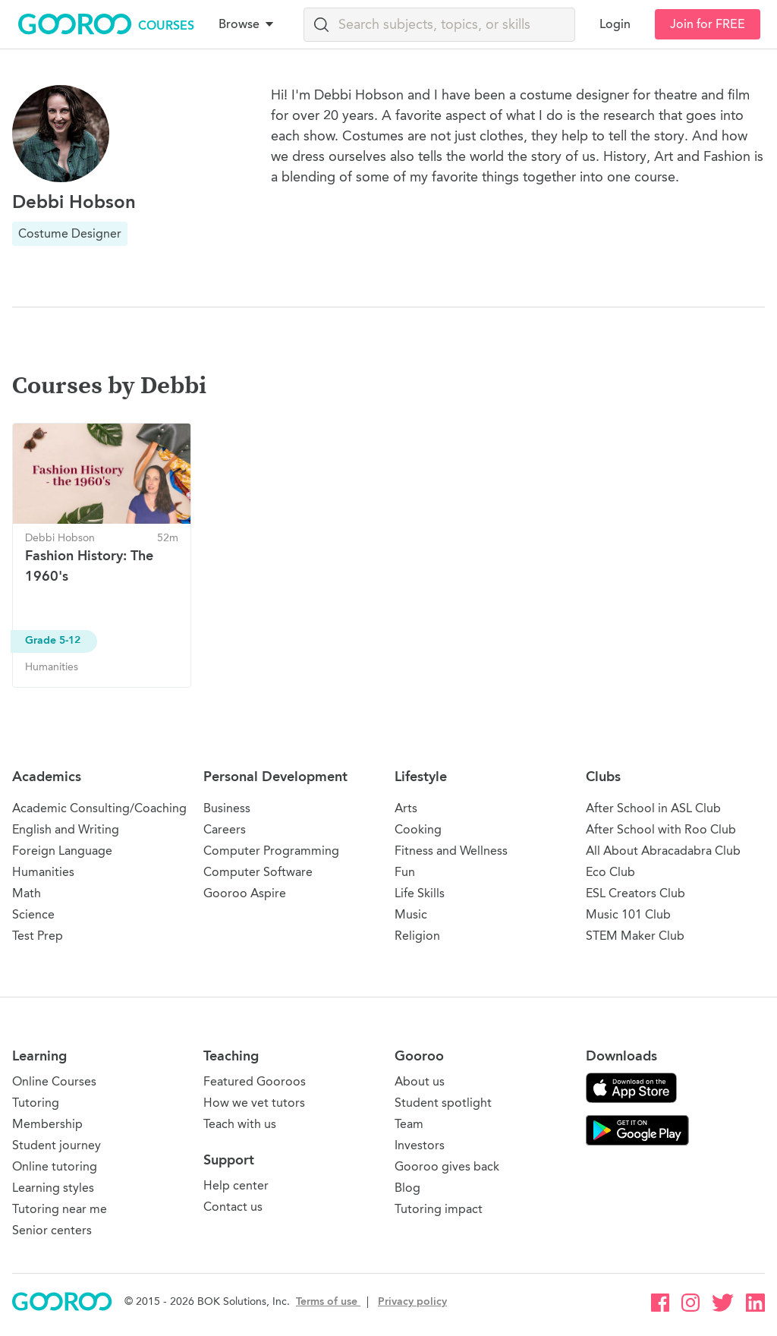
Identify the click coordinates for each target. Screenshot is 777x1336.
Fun (405, 872)
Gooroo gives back (447, 1166)
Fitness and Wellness (451, 850)
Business (226, 808)
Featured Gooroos (254, 1081)
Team (409, 1124)
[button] (249, 24)
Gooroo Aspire (244, 893)
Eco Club (610, 872)
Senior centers (52, 1230)
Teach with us (239, 1124)
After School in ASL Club (653, 808)
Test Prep (37, 935)
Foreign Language (62, 850)
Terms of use (328, 1301)
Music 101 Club (628, 914)
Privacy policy (412, 1301)
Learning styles (53, 1187)
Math (26, 893)
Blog (407, 1187)
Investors (420, 1145)
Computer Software (258, 872)
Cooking (418, 829)
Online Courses (54, 1081)
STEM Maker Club (635, 935)
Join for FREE (707, 24)
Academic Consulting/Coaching (99, 808)
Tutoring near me (59, 1209)
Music (411, 914)
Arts (406, 808)
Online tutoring (54, 1166)
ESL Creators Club (635, 893)
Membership (47, 1124)
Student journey (56, 1145)
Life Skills (420, 893)
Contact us (233, 1206)
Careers (224, 829)
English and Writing (65, 829)
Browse (247, 24)
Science (33, 914)
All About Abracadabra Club (663, 850)
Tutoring (35, 1102)
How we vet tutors (254, 1102)
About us (420, 1081)
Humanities (43, 872)
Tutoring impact (439, 1209)
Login (615, 24)
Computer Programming (271, 850)
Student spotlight (443, 1102)
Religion (417, 935)
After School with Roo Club (661, 829)
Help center (236, 1185)
